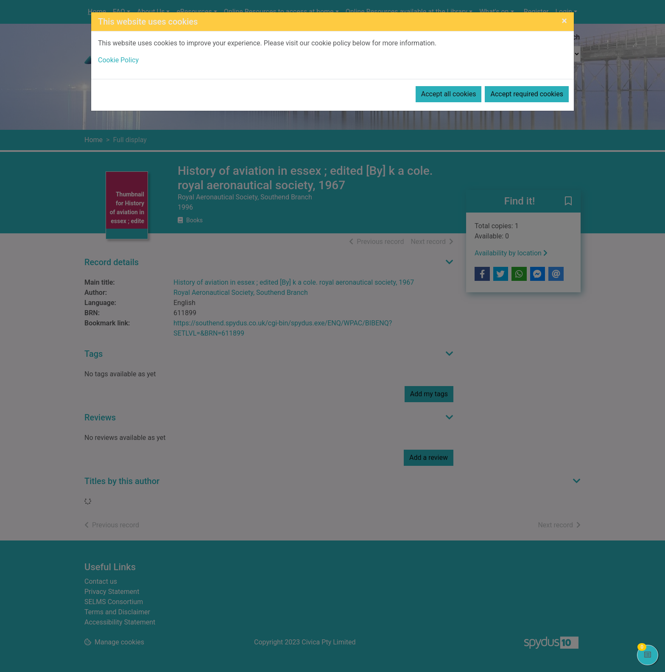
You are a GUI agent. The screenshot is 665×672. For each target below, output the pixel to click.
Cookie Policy (118, 60)
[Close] (564, 21)
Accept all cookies (448, 94)
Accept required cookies (526, 94)
